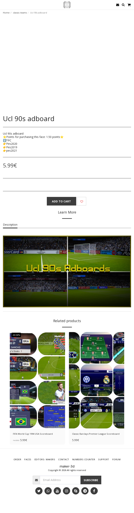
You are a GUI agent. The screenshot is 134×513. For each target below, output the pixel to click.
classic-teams (20, 12)
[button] (4, 5)
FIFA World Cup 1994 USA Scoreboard (33, 433)
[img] (37, 380)
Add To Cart (61, 201)
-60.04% (16, 334)
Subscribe (91, 480)
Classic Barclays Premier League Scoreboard (96, 433)
